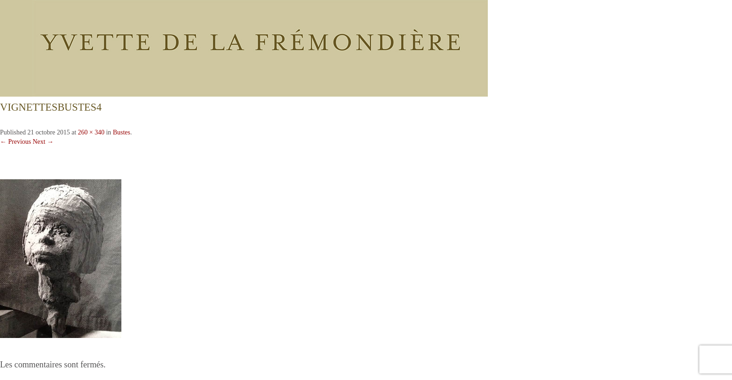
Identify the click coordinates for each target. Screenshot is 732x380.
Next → (43, 141)
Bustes (121, 132)
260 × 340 (91, 132)
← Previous (15, 141)
